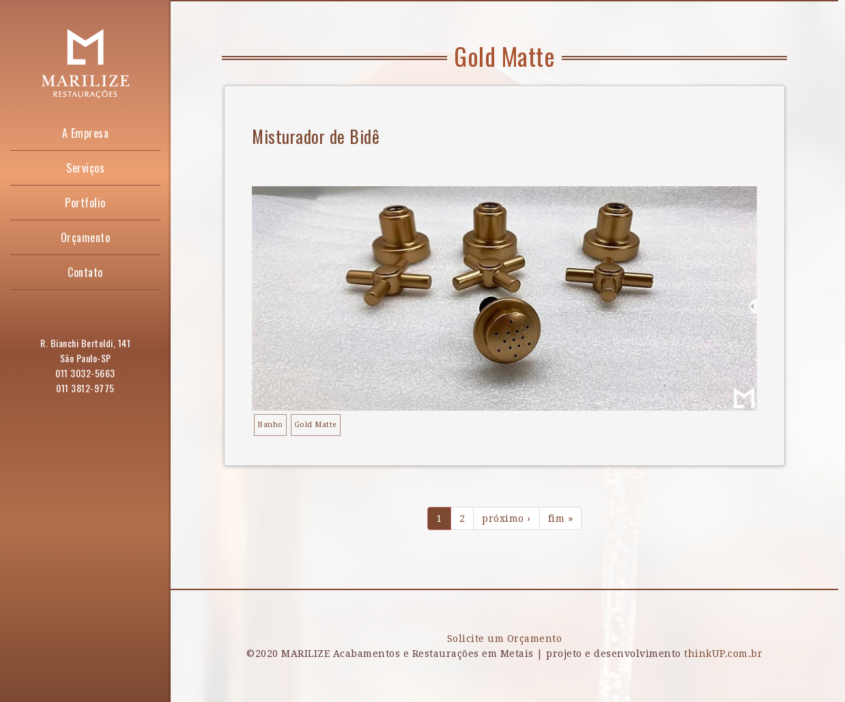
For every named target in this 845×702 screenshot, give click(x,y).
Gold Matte (315, 424)
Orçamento (86, 237)
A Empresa (85, 133)
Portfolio (85, 202)
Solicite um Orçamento (504, 638)
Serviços (85, 168)
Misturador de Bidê (315, 136)
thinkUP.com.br (723, 653)
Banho (270, 424)
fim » (560, 518)
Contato (85, 272)
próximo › (506, 518)
